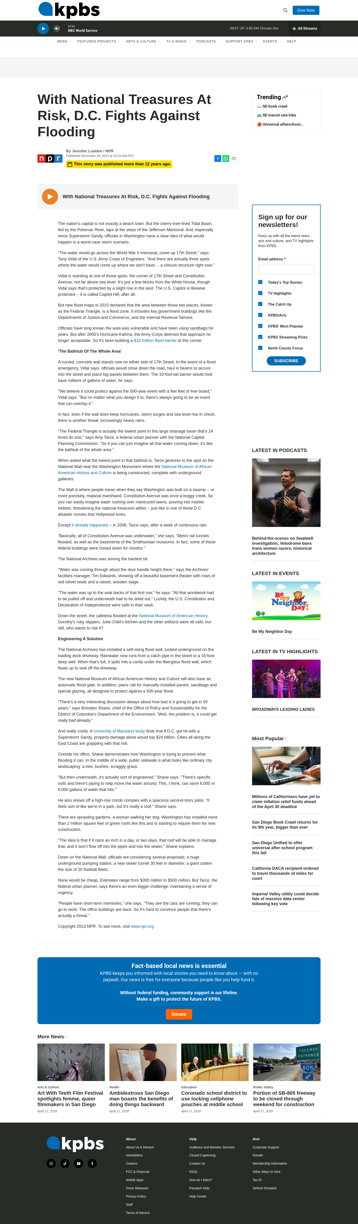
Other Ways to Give (267, 1172)
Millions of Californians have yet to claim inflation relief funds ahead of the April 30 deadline (286, 801)
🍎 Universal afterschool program (278, 126)
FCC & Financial (137, 1172)
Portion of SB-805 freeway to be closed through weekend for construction (284, 1098)
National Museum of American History (173, 615)
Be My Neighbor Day (272, 631)
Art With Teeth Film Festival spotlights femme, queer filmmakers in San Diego (70, 1098)
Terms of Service (138, 1213)
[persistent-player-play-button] (43, 33)
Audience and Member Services (211, 1147)
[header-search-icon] (286, 12)
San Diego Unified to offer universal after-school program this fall (282, 848)
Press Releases (137, 1188)
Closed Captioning (202, 1155)
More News (52, 1036)
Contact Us (197, 1163)
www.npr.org (142, 926)
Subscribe (286, 361)
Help (291, 47)
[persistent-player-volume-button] (57, 33)
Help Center (197, 1196)
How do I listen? (200, 1180)
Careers (131, 1163)
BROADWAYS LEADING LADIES (283, 709)
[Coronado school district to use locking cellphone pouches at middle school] (215, 1062)
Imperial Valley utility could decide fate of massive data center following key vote (285, 899)
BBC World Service (82, 35)
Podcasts (206, 47)
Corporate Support (266, 1147)
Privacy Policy (136, 1196)
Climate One (269, 33)
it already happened (90, 525)
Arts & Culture (141, 47)
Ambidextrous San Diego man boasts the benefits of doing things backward (141, 1098)
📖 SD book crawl (272, 106)
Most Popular (269, 738)
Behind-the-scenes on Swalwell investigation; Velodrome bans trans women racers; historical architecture (282, 546)
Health (114, 1087)
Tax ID (257, 1180)
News (62, 47)
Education (189, 1087)
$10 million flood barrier (155, 340)
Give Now (307, 12)
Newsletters (134, 1155)
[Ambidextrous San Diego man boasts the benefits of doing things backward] (143, 1062)
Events (270, 47)
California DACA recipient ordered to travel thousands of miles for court (285, 873)
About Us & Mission (140, 1147)
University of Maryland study (119, 731)
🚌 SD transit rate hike (276, 115)
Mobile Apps (134, 1180)
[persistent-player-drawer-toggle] (305, 33)
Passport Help (199, 1188)
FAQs (193, 1172)
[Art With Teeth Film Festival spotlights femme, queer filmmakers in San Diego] (71, 1062)
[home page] (67, 12)
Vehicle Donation (265, 1188)
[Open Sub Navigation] (71, 47)
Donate (179, 1014)
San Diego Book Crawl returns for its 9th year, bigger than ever (285, 825)
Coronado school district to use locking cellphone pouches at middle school (214, 1098)
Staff (129, 1204)
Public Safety (263, 1087)
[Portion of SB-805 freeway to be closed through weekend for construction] (287, 1062)
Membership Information (270, 1163)
